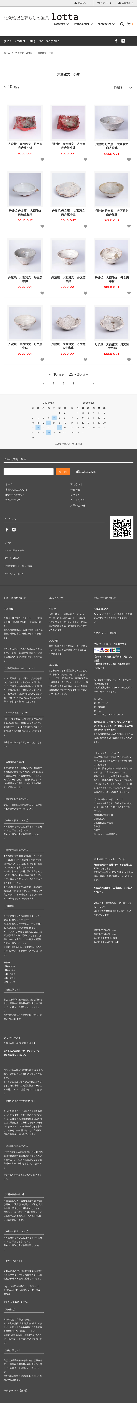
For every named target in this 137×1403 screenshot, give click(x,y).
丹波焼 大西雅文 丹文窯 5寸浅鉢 (68, 344)
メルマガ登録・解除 (15, 545)
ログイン (104, 3)
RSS (6, 550)
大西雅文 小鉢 (45, 52)
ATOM (13, 550)
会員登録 (126, 3)
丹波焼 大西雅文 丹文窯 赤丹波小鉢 (25, 144)
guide (7, 41)
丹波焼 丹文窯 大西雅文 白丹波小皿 (68, 211)
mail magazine (49, 41)
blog (32, 41)
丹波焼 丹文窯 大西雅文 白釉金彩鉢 (25, 211)
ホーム (7, 52)
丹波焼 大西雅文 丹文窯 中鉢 (25, 277)
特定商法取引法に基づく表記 (20, 555)
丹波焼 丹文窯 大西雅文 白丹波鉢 (111, 144)
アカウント (83, 3)
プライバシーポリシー (16, 560)
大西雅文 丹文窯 (23, 52)
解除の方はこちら (86, 469)
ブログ (7, 539)
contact (20, 41)
